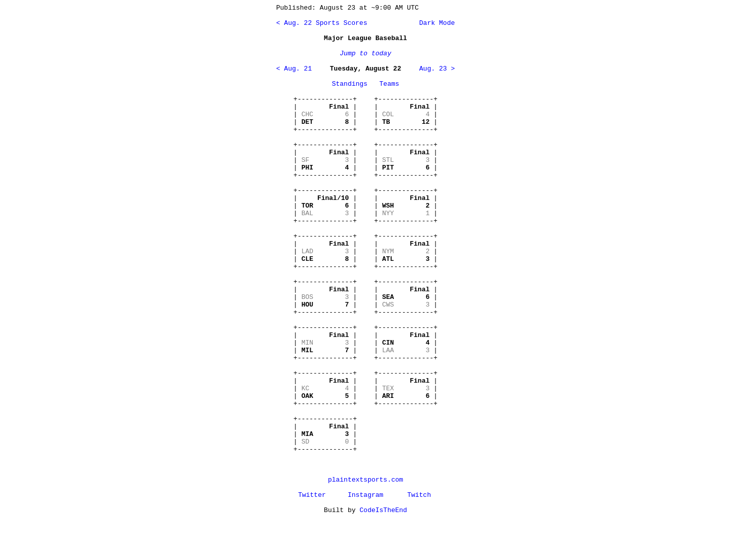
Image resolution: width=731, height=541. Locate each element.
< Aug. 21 (294, 69)
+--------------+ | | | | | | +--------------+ (325, 114)
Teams (389, 84)
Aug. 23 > (437, 69)
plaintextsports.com (365, 480)
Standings (350, 84)
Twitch (419, 495)
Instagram (365, 495)
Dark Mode (435, 23)
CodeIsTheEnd (383, 510)
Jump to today (365, 53)
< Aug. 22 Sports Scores (321, 23)
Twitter (312, 495)
